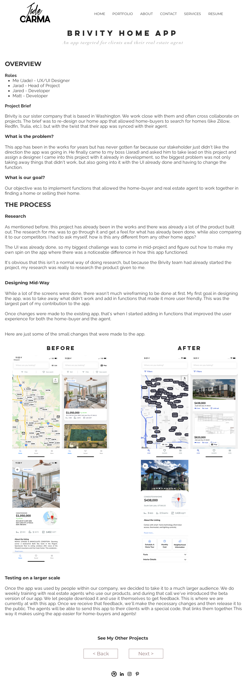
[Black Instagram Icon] (129, 674)
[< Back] (101, 653)
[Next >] (146, 653)
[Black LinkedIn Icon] (121, 674)
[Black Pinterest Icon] (137, 674)
